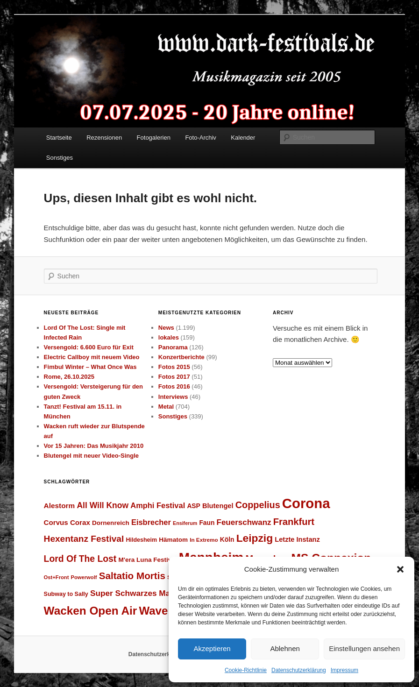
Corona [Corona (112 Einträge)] (306, 503)
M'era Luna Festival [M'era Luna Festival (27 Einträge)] (147, 559)
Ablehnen (284, 648)
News (166, 327)
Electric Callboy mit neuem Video (92, 357)
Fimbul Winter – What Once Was (90, 366)
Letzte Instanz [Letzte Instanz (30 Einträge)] (297, 539)
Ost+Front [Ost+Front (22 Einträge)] (56, 577)
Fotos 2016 (174, 386)
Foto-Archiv (200, 137)
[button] (400, 569)
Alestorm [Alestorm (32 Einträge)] (59, 506)
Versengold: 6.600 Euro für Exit (89, 347)
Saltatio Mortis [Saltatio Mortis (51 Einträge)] (132, 575)
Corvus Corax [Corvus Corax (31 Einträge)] (67, 522)
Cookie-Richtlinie (246, 670)
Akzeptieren (211, 648)
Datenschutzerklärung (298, 670)
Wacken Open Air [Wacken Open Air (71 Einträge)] (90, 610)
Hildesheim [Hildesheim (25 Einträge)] (141, 540)
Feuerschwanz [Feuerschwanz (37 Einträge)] (244, 522)
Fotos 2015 (174, 366)
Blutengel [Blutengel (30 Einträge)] (218, 506)
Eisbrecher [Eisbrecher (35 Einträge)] (151, 522)
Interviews (173, 396)
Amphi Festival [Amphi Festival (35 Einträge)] (157, 505)
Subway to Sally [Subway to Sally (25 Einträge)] (66, 594)
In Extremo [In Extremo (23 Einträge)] (204, 540)
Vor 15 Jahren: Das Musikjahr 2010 (94, 445)
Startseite (59, 137)
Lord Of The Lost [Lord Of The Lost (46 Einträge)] (80, 558)
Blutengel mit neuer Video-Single (91, 455)
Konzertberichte (181, 357)
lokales (168, 337)
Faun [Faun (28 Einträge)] (206, 522)
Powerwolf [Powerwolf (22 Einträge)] (84, 577)
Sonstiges (59, 157)
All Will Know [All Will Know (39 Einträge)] (102, 505)
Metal (166, 406)
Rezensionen (104, 137)
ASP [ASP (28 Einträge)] (193, 506)
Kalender (243, 137)
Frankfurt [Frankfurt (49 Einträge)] (293, 522)
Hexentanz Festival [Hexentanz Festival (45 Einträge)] (84, 539)
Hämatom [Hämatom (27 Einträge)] (173, 539)
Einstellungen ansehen (364, 648)
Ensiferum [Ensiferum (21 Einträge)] (185, 523)
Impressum (344, 670)
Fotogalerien (153, 137)
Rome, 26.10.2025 (69, 376)
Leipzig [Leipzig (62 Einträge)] (254, 538)
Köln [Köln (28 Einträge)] (227, 539)
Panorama (173, 347)
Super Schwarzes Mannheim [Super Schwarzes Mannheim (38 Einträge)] (144, 593)
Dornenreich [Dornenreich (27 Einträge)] (110, 522)
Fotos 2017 (174, 376)
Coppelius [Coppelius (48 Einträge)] (257, 505)
